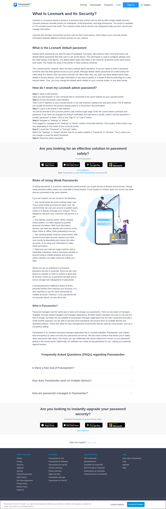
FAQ (124, 462)
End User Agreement (25, 480)
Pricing (83, 5)
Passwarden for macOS (58, 480)
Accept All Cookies (135, 505)
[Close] (162, 505)
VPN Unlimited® (90, 458)
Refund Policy (22, 487)
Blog (124, 468)
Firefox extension (55, 471)
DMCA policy (22, 477)
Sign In (130, 5)
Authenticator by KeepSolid (94, 471)
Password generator (24, 474)
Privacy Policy (22, 484)
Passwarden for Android (58, 465)
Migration (20, 468)
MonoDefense (89, 173)
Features (108, 5)
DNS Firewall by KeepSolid (94, 468)
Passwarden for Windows (58, 462)
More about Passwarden (132, 458)
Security (20, 471)
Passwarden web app (57, 477)
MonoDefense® (90, 462)
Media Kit (20, 490)
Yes (89, 443)
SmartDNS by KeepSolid (93, 465)
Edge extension (55, 474)
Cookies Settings (117, 505)
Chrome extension (56, 468)
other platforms (83, 170)
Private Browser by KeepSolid (95, 474)
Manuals (126, 465)
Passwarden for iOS (56, 458)
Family (19, 458)
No (94, 443)
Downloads (95, 5)
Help (118, 5)
